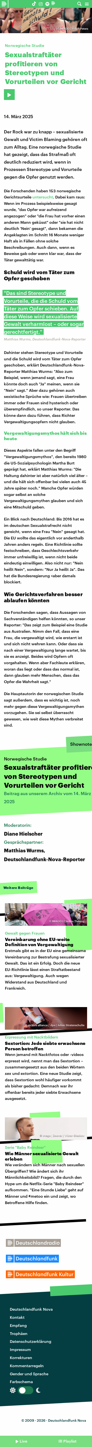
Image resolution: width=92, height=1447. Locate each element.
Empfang (18, 1325)
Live (23, 1441)
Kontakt (17, 1317)
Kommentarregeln (27, 1365)
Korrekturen (21, 1357)
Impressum (20, 1349)
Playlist (70, 1441)
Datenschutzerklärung (30, 1341)
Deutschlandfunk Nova (31, 1309)
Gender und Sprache (29, 1373)
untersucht (42, 197)
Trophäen (18, 1333)
